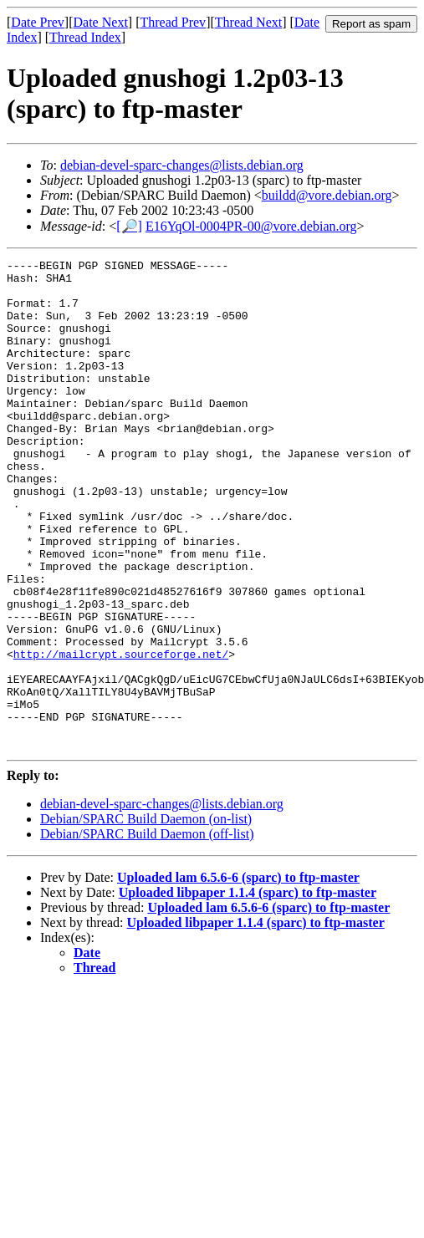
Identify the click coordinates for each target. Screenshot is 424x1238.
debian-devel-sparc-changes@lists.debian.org (182, 165)
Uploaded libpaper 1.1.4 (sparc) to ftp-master (247, 990)
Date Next (101, 22)
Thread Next (248, 22)
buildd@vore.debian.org (327, 195)
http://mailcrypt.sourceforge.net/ (120, 733)
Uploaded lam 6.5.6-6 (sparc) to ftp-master (238, 975)
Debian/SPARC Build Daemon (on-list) (146, 916)
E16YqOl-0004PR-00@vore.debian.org (251, 226)
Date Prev (37, 22)
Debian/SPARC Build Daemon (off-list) (147, 932)
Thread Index (85, 37)
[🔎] (129, 226)
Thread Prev (173, 22)
